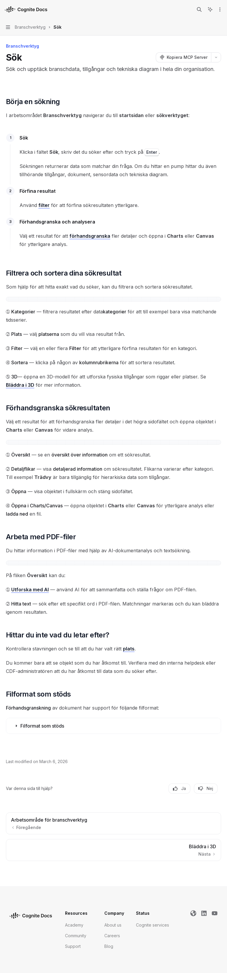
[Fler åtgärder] (219, 9)
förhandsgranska (89, 236)
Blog (108, 946)
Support (73, 946)
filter (44, 205)
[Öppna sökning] (199, 9)
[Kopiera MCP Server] (183, 57)
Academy (74, 924)
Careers (112, 935)
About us (112, 924)
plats (128, 649)
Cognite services (152, 924)
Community (75, 935)
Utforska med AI (30, 589)
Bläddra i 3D (20, 385)
